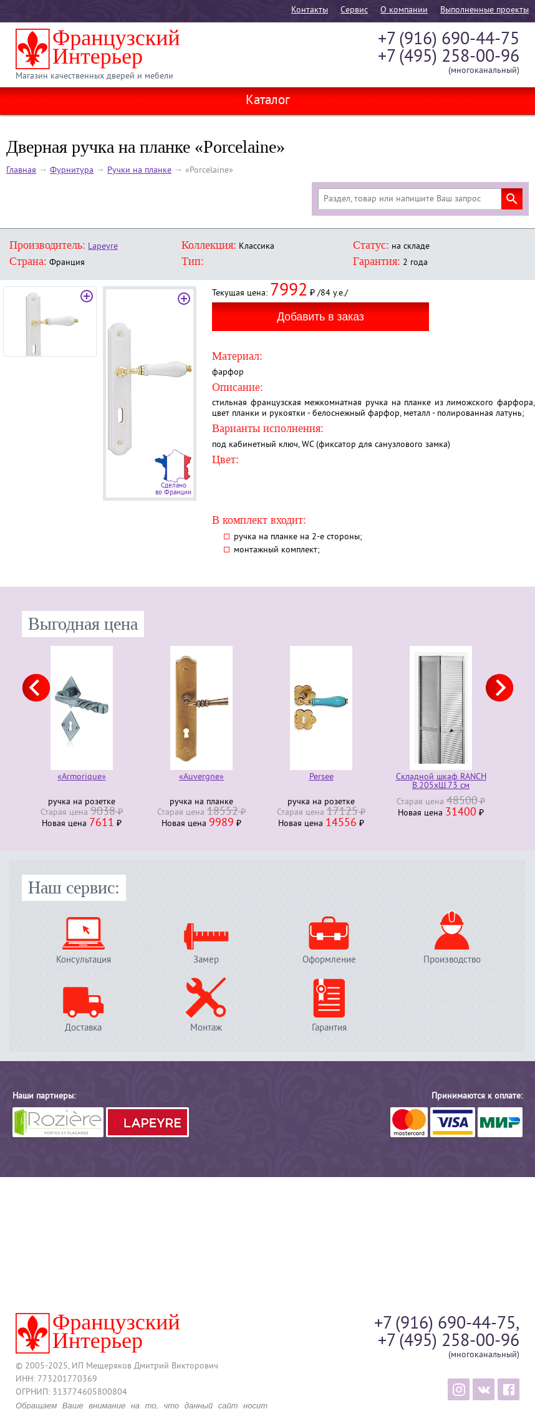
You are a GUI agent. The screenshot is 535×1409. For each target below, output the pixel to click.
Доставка (83, 1027)
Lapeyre (103, 246)
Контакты (309, 10)
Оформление (329, 960)
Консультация (83, 960)
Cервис (354, 10)
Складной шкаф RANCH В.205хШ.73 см (441, 782)
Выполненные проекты (484, 10)
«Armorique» (81, 777)
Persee (321, 777)
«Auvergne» (201, 777)
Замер (206, 960)
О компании (404, 10)
